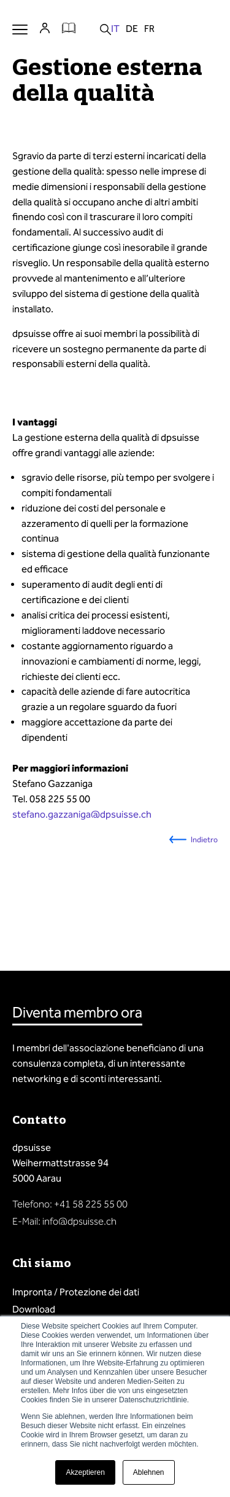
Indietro (204, 839)
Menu (20, 29)
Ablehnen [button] (148, 1472)
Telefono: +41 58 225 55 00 (70, 1204)
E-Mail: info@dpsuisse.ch (64, 1221)
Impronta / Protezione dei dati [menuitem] (75, 1292)
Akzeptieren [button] (85, 1472)
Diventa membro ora (77, 1012)
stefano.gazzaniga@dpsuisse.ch (81, 814)
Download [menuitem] (33, 1309)
